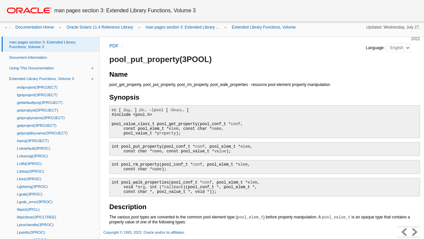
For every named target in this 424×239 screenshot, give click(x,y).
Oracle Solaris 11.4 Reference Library (100, 27)
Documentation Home (35, 27)
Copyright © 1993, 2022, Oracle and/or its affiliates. (144, 232)
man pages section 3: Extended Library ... (182, 27)
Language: (376, 47)
